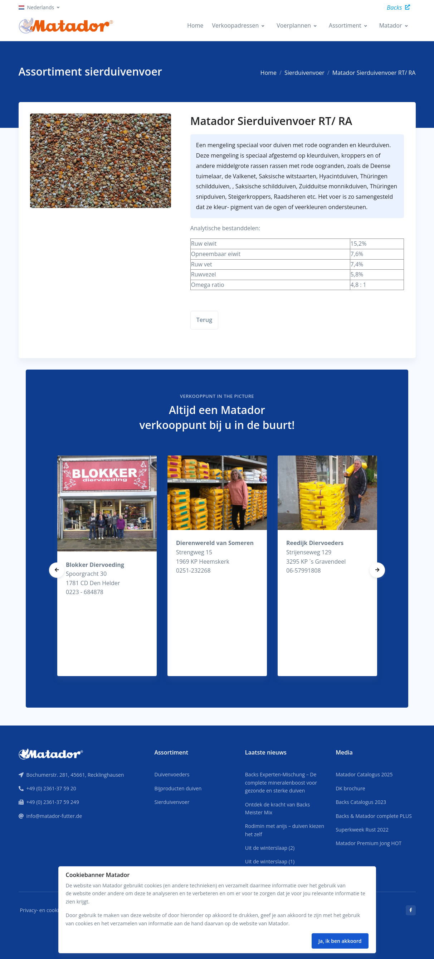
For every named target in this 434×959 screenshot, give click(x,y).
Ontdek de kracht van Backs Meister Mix (277, 808)
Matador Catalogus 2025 (364, 774)
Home (195, 25)
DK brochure (350, 788)
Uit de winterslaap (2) (269, 847)
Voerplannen (294, 25)
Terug (204, 320)
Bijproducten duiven (177, 788)
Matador (390, 25)
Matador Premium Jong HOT (368, 843)
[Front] (51, 753)
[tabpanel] (107, 566)
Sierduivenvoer (304, 73)
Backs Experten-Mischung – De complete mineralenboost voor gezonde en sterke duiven (281, 782)
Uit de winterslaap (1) (269, 861)
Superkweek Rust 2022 (362, 829)
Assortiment (345, 25)
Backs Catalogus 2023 (361, 802)
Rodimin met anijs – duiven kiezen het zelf (284, 830)
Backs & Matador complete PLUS (374, 816)
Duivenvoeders (171, 774)
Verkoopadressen (235, 25)
